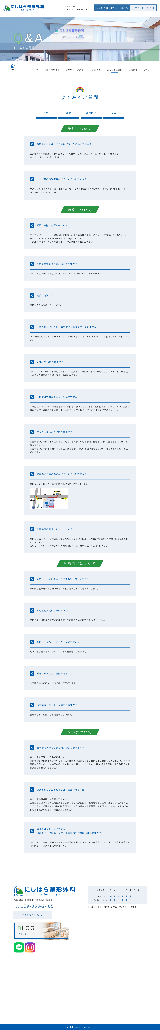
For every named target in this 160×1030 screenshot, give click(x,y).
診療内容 (91, 113)
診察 (68, 113)
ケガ (113, 113)
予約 (46, 113)
